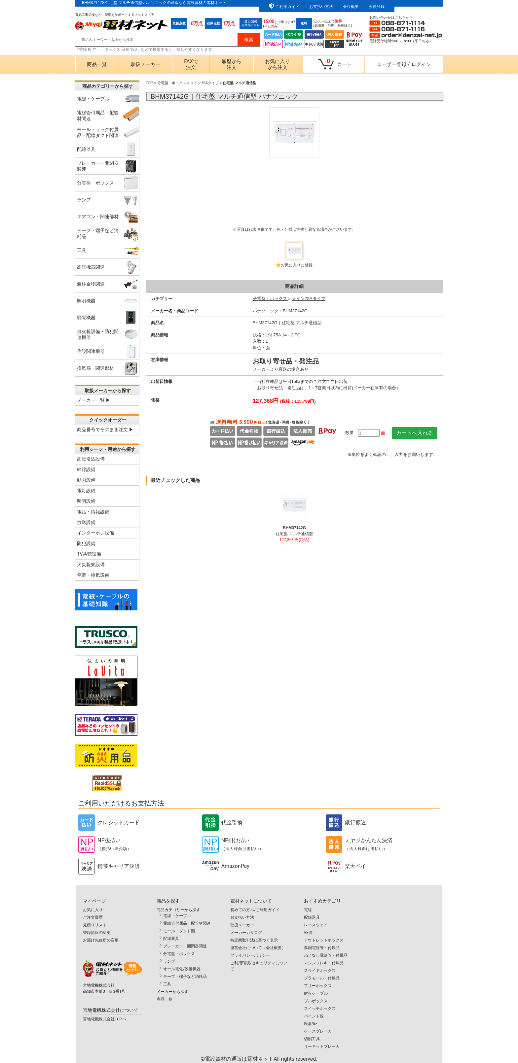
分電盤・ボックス (171, 83)
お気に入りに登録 (297, 265)
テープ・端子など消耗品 (185, 976)
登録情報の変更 (97, 932)
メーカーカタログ (246, 932)
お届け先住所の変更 (101, 940)
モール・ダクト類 (179, 931)
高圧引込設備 (91, 459)
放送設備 (86, 522)
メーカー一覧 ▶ (93, 400)
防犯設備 (86, 543)
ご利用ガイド (287, 6)
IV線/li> (310, 1023)
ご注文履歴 (93, 917)
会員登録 (377, 6)
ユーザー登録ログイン (404, 64)
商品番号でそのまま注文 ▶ (105, 429)
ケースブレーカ (318, 1031)
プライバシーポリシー (250, 955)
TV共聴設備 (89, 554)
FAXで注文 (191, 64)
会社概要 (351, 6)
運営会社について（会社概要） (258, 947)
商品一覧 (97, 64)
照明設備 (86, 501)
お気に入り (93, 910)
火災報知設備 (91, 564)
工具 (167, 984)
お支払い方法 (321, 6)
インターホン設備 (95, 532)
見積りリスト (95, 925)
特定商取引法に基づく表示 (254, 940)
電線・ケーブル (177, 915)
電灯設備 (86, 490)
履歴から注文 (231, 64)
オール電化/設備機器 (182, 969)
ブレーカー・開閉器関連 (185, 946)
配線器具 (171, 938)
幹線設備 (86, 469)
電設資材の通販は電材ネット (261, 1059)
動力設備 (86, 480)
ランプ (169, 961)
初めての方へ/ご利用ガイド (254, 910)
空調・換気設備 (93, 575)
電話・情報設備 (93, 511)
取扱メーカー (145, 64)
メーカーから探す (172, 991)
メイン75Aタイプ (204, 83)
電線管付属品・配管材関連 (187, 923)
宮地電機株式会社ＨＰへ (105, 1019)
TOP (149, 83)
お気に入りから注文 (277, 64)
